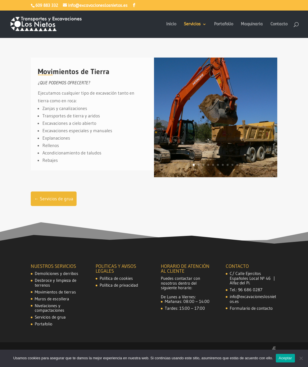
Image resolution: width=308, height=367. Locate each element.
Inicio (171, 24)
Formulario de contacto (251, 308)
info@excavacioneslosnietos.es (253, 299)
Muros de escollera (52, 298)
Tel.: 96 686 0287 (246, 289)
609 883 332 (46, 5)
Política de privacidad (119, 285)
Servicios (192, 24)
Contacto (279, 24)
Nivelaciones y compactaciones (49, 308)
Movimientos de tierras (55, 292)
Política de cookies (116, 278)
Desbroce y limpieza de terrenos (55, 283)
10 (237, 165)
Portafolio (223, 24)
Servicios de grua (50, 317)
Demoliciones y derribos (56, 273)
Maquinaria (252, 24)
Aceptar (285, 358)
